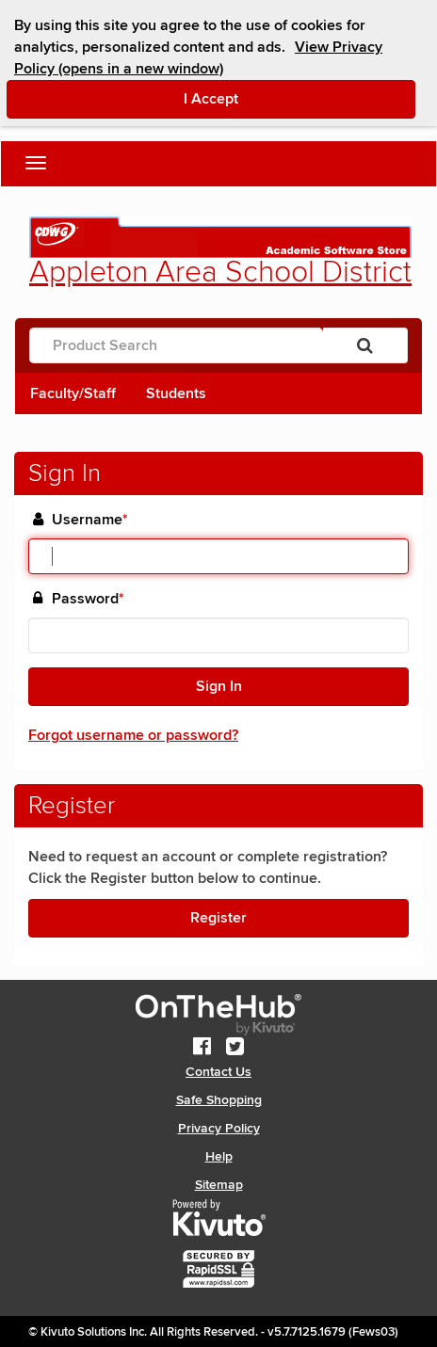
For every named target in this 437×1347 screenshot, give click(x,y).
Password (88, 599)
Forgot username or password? (133, 735)
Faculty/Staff (73, 393)
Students (176, 393)
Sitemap (219, 1185)
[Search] (365, 345)
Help (219, 1156)
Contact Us (218, 1072)
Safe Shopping (219, 1100)
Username (90, 520)
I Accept (290, 98)
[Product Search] (176, 345)
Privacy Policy (219, 1128)
